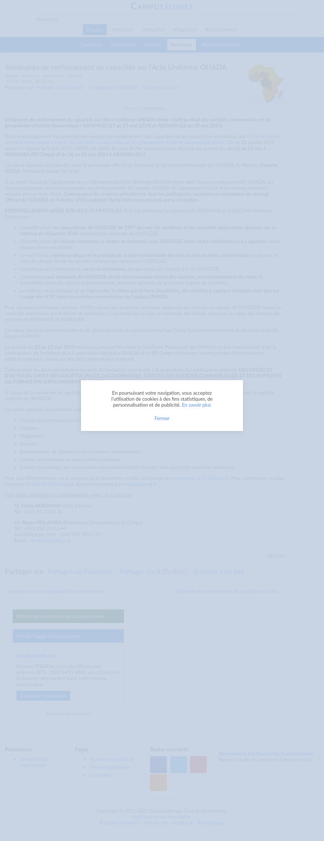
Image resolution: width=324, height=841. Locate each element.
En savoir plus (196, 405)
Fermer (162, 418)
